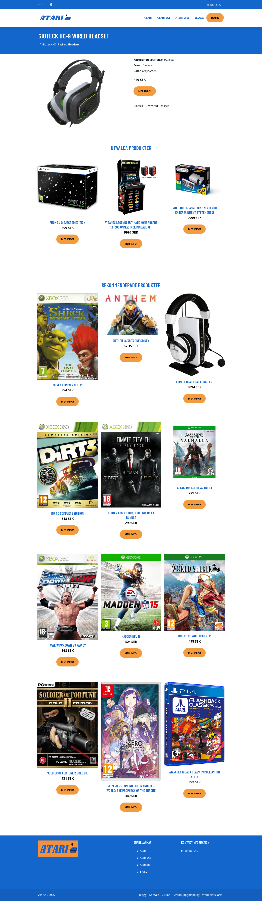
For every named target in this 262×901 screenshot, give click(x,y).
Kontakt (154, 895)
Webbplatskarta (212, 895)
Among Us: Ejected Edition (67, 222)
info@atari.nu (214, 4)
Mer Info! (144, 91)
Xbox (170, 60)
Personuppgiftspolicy (186, 895)
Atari (148, 18)
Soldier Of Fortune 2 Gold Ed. (67, 773)
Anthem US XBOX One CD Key (131, 341)
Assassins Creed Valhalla (194, 488)
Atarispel (182, 18)
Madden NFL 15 (131, 636)
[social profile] (51, 4)
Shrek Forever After (67, 385)
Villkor (166, 895)
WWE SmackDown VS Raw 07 (67, 645)
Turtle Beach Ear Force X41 (194, 382)
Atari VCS (163, 18)
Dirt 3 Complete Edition (67, 513)
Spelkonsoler (158, 60)
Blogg (199, 18)
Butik (215, 17)
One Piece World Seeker (194, 636)
